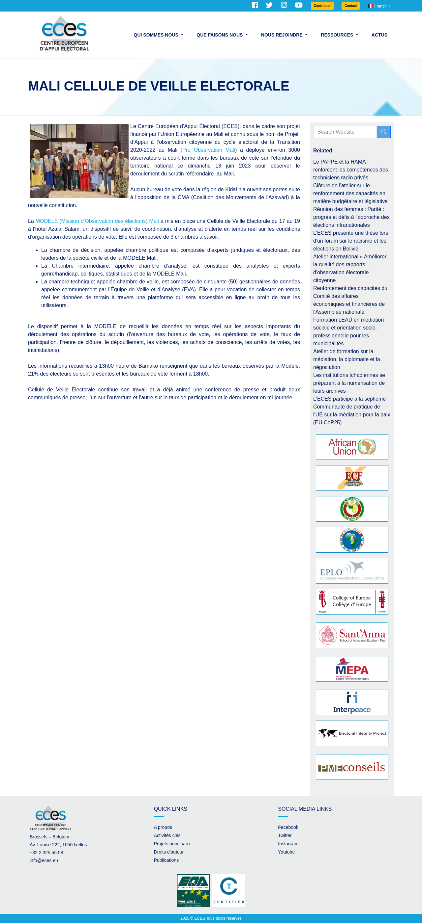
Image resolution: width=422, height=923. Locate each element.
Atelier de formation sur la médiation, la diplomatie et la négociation (346, 359)
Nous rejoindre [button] (282, 35)
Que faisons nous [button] (220, 35)
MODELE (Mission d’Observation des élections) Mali (97, 221)
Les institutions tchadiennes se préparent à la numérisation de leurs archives (349, 383)
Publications (166, 860)
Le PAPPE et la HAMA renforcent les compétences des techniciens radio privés (350, 169)
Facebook (288, 827)
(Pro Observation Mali (208, 150)
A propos (163, 827)
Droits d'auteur (169, 852)
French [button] (378, 6)
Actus (379, 35)
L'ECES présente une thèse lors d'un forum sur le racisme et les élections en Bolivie (350, 240)
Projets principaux (172, 843)
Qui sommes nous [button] (157, 35)
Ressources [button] (337, 35)
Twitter (284, 835)
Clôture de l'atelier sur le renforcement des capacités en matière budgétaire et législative (350, 193)
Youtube (286, 852)
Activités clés (167, 835)
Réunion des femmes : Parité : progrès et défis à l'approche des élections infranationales (351, 217)
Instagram (288, 843)
